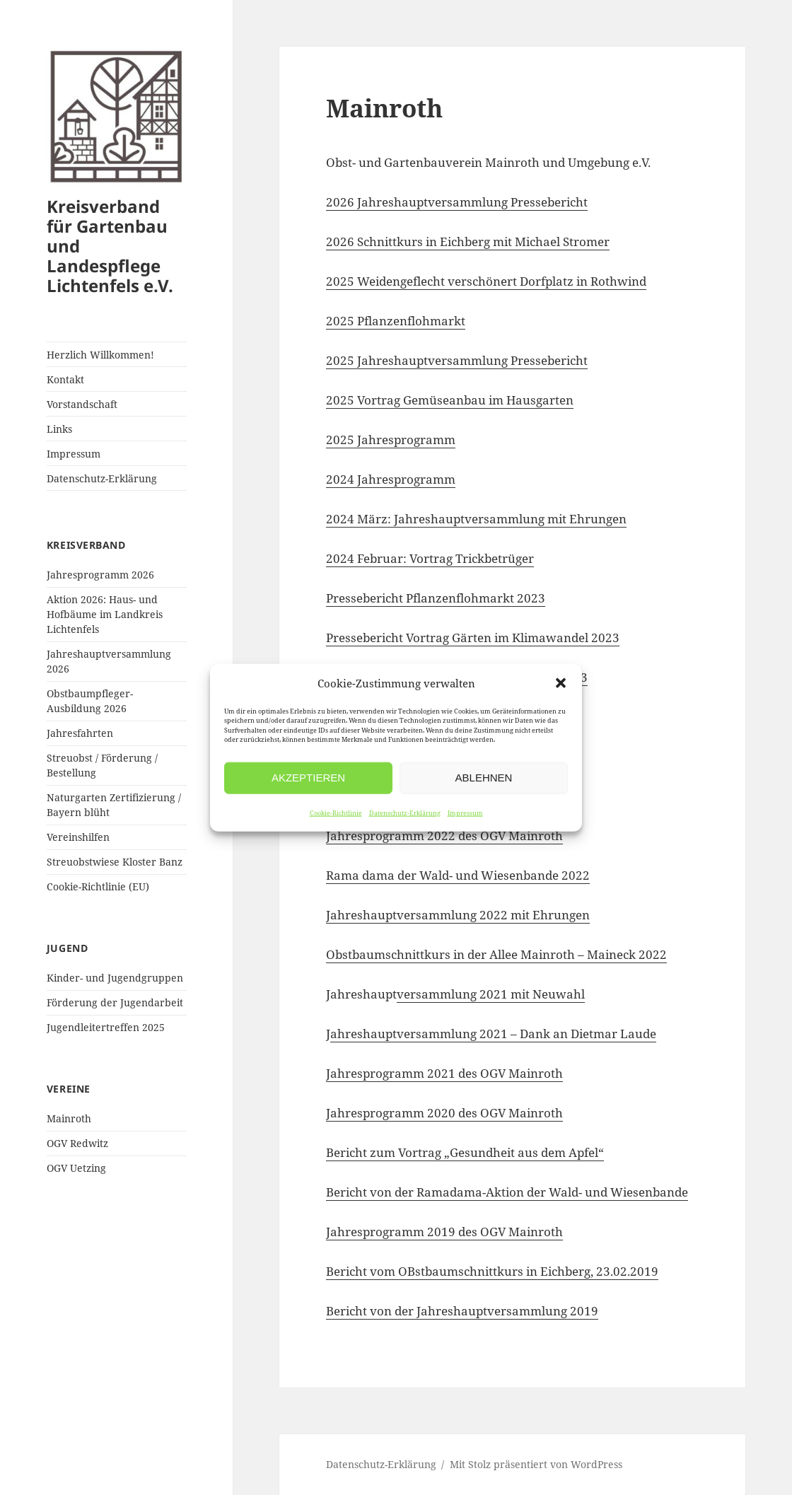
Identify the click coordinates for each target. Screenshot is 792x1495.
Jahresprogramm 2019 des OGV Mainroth (444, 1231)
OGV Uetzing (76, 1168)
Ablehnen (484, 778)
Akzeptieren (308, 778)
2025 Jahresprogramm (390, 439)
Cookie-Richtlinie (336, 812)
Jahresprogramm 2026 (100, 574)
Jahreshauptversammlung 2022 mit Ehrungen (458, 915)
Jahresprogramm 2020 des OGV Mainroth (444, 1113)
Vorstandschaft (82, 404)
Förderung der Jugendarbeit (115, 1002)
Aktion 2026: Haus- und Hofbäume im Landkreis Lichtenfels (105, 614)
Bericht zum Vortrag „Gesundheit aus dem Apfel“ (465, 1152)
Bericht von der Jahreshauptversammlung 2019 (462, 1311)
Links (59, 429)
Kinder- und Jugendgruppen (115, 977)
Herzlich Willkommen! (100, 354)
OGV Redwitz (77, 1143)
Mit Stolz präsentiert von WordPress (536, 1464)
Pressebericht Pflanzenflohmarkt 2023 (435, 598)
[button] (561, 683)
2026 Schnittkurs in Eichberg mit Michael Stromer (468, 241)
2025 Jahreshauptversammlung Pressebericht (457, 360)
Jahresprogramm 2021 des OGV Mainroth (444, 1073)
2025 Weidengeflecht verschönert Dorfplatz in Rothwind (486, 281)
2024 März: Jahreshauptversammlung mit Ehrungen (476, 519)
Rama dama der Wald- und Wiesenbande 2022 (458, 875)
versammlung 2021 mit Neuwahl (491, 994)
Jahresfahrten (80, 733)
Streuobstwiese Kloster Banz (114, 861)
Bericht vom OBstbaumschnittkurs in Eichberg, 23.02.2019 (492, 1271)
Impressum (465, 812)
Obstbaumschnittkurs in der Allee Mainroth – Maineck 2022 (496, 954)
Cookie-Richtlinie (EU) (98, 886)
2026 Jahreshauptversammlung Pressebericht (457, 202)
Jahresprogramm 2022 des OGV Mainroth (444, 835)
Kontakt (65, 379)
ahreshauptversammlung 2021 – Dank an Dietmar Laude (493, 1033)
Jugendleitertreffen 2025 (106, 1027)
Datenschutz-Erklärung (405, 812)
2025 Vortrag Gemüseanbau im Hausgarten (449, 400)
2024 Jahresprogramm (390, 479)
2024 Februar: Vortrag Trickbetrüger (430, 558)
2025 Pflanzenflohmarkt (395, 321)
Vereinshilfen (78, 837)
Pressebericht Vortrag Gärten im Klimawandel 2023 (472, 637)
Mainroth (69, 1118)
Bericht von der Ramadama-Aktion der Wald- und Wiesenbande (507, 1192)
